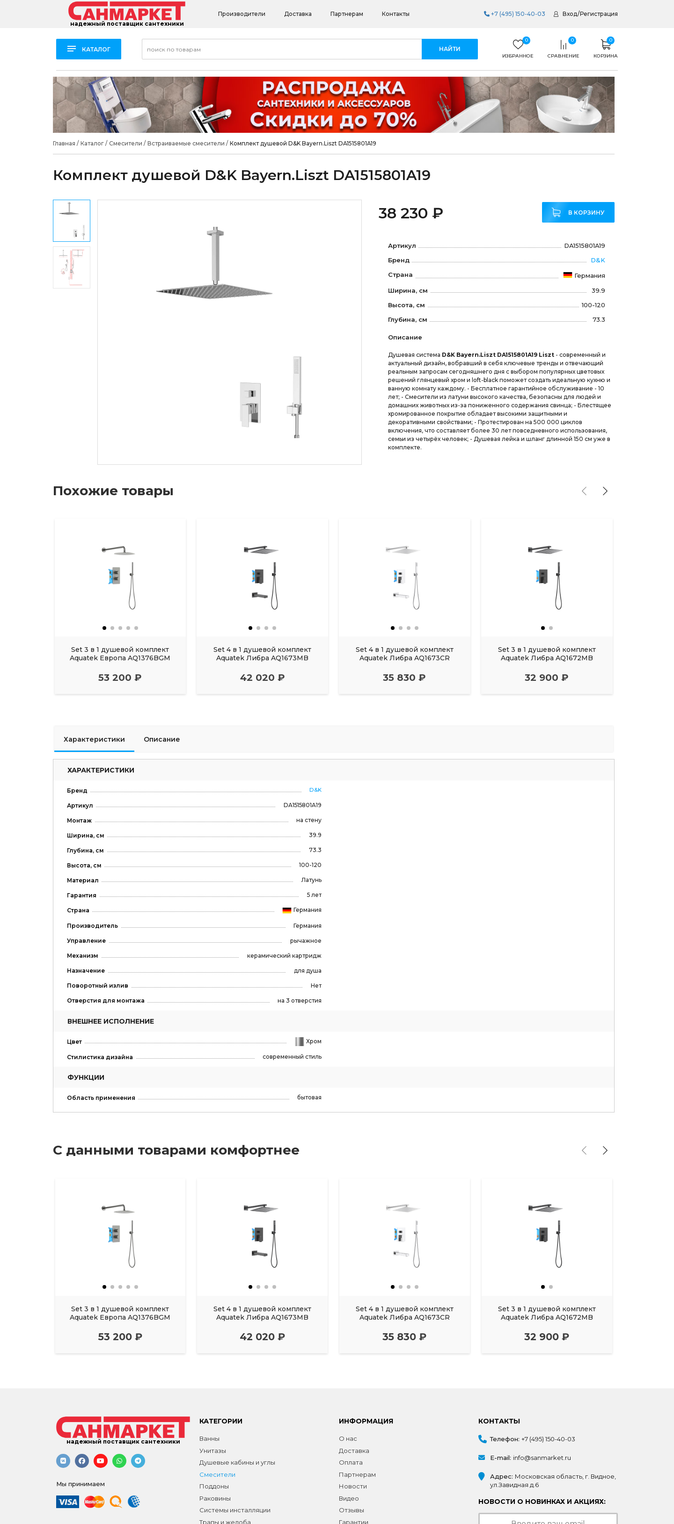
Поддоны (214, 1462)
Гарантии (353, 1498)
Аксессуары (219, 1510)
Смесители (217, 1450)
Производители (241, 13)
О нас (348, 1414)
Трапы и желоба (225, 1498)
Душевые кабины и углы (237, 1438)
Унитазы (212, 1426)
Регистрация (599, 13)
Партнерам (346, 13)
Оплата (351, 1438)
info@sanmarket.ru (542, 1433)
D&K (598, 260)
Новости (353, 1462)
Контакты (396, 13)
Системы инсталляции (235, 1486)
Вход (570, 13)
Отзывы (351, 1486)
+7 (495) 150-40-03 (514, 13)
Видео (349, 1474)
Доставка (298, 13)
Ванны (209, 1414)
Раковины (215, 1474)
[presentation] (584, 491)
